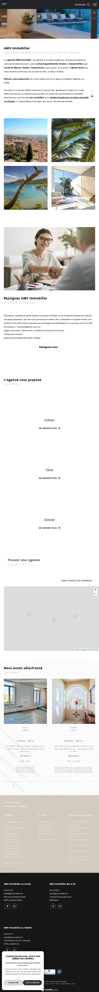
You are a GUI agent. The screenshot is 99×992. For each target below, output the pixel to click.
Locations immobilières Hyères (46, 840)
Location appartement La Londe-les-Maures (14, 863)
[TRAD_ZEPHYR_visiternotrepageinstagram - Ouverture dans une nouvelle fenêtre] (13, 905)
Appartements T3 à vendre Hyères (79, 846)
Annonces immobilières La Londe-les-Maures (46, 823)
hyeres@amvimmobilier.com (59, 893)
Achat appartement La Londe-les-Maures (14, 823)
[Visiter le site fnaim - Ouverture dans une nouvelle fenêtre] (27, 970)
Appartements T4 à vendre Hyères (79, 852)
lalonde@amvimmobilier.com (13, 893)
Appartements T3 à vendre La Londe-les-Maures (79, 829)
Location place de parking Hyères (14, 858)
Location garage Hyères (11, 854)
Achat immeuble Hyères (11, 842)
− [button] (95, 594)
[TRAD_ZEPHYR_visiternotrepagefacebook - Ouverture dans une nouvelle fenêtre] (6, 905)
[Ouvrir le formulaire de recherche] (82, 4)
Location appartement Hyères (13, 848)
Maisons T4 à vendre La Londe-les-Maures (79, 835)
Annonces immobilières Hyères (46, 835)
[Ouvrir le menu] (95, 4)
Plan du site (36, 982)
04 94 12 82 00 (54, 890)
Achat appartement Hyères (12, 834)
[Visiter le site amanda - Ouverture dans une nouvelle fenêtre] (49, 970)
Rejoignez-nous (48, 347)
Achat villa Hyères (10, 839)
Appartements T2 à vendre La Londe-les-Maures (79, 823)
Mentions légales (45, 982)
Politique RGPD (65, 982)
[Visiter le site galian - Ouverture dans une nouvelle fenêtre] (37, 969)
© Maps (84, 650)
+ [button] (95, 590)
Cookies (73, 982)
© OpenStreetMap (93, 650)
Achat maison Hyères (11, 837)
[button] (13, 786)
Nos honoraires (28, 982)
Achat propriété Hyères (11, 845)
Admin (52, 982)
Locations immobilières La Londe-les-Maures (46, 829)
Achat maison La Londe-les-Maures (14, 829)
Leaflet (77, 650)
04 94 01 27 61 (8, 890)
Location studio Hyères (11, 851)
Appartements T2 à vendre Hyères (79, 840)
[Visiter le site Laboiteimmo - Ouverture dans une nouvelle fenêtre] (50, 986)
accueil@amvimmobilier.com (13, 936)
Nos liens (58, 982)
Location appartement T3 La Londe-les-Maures (79, 861)
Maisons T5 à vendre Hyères (78, 857)
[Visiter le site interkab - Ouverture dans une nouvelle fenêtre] (13, 970)
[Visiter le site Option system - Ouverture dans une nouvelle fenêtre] (59, 970)
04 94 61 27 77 (8, 933)
